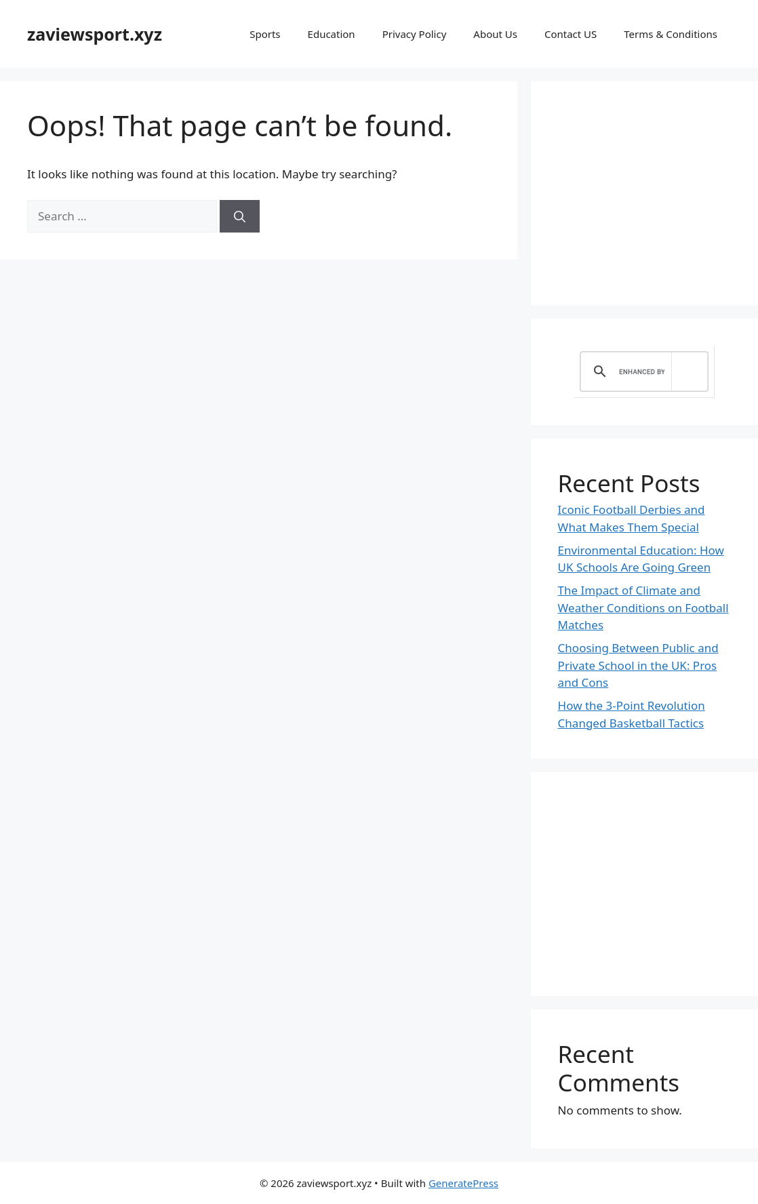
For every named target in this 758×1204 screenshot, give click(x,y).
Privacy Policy (414, 34)
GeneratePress (463, 1183)
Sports (265, 34)
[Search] (240, 216)
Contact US (570, 34)
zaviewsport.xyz (94, 33)
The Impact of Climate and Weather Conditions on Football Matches (643, 607)
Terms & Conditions (670, 34)
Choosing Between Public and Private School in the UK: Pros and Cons (638, 665)
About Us (495, 34)
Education (331, 34)
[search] (641, 371)
